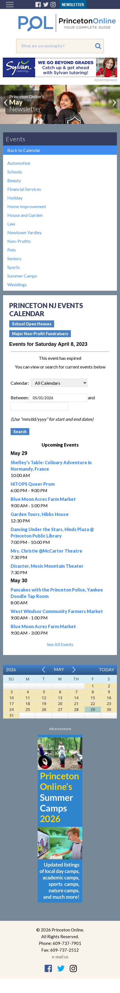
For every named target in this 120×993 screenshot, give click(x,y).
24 (11, 709)
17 (11, 703)
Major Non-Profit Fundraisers (40, 333)
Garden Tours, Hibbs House (40, 514)
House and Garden (25, 215)
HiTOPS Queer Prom (33, 484)
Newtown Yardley (24, 232)
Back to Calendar (23, 150)
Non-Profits (19, 241)
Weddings (17, 284)
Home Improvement (26, 206)
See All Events (60, 644)
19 (44, 703)
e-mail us (60, 956)
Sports (13, 267)
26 (44, 709)
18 (27, 703)
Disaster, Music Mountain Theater (47, 566)
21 (76, 703)
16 (109, 697)
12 (44, 697)
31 (11, 715)
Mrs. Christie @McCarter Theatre (46, 550)
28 (76, 709)
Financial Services (24, 189)
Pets (11, 249)
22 (92, 703)
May (59, 669)
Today (106, 669)
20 (60, 703)
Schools (14, 171)
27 (60, 709)
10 (11, 697)
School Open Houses (31, 323)
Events (15, 139)
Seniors (14, 258)
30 (109, 709)
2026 (11, 669)
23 (109, 703)
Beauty (14, 180)
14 (76, 697)
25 (27, 709)
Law (11, 223)
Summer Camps (22, 275)
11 (27, 697)
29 (92, 709)
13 (60, 697)
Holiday (15, 197)
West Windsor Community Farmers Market (57, 611)
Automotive (18, 163)
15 (92, 697)
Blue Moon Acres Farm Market (43, 499)
